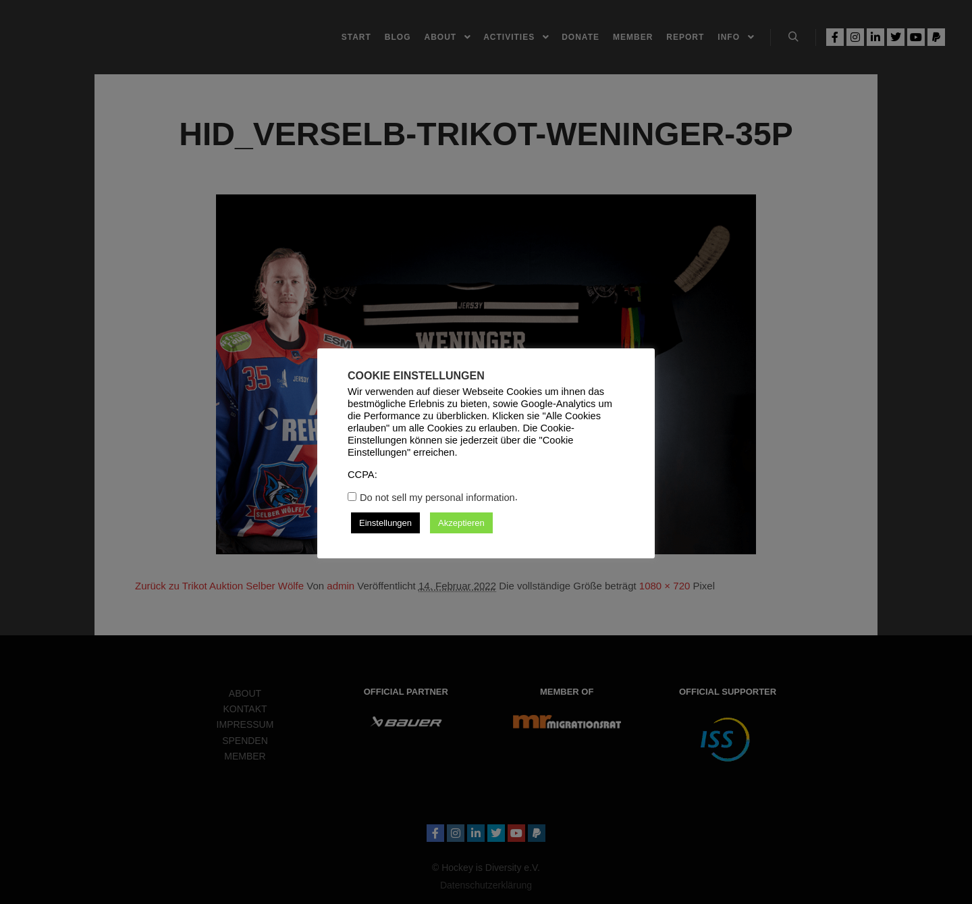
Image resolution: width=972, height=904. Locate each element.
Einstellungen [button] (385, 523)
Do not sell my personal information (437, 497)
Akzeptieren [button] (461, 523)
